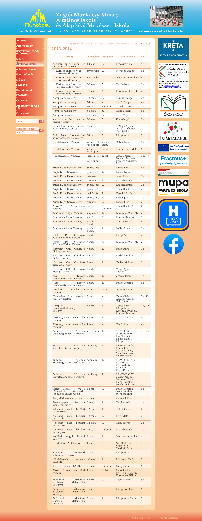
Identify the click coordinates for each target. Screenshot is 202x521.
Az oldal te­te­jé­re (168, 517)
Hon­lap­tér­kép (141, 517)
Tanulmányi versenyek (127, 43)
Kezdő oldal (72, 43)
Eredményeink (106, 43)
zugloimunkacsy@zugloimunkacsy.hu (163, 31)
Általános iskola (88, 43)
